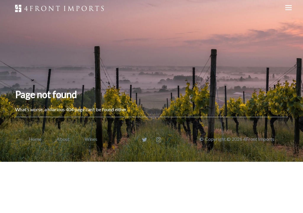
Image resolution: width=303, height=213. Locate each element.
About (63, 139)
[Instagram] (158, 139)
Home (35, 139)
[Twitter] (144, 139)
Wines (91, 139)
